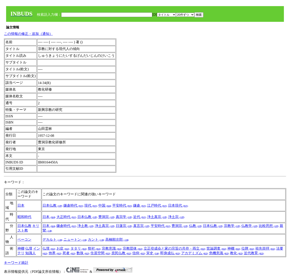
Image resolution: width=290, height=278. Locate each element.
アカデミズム (194, 253)
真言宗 (141, 226)
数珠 (83, 253)
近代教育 (254, 253)
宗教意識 (112, 248)
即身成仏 (170, 253)
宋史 (152, 253)
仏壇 (28, 248)
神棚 (20, 248)
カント (96, 239)
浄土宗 (176, 217)
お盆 (63, 248)
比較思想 (269, 226)
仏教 (195, 226)
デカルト (53, 239)
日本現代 (178, 205)
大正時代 (66, 217)
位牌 (247, 248)
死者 (69, 253)
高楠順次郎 (117, 239)
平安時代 (122, 205)
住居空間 (100, 253)
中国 (104, 205)
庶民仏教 (121, 253)
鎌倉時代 (73, 205)
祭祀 (94, 248)
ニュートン (75, 239)
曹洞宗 (106, 217)
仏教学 (249, 226)
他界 (55, 253)
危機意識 (219, 253)
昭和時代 (24, 217)
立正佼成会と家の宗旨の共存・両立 (175, 248)
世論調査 (216, 248)
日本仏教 (53, 205)
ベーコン (24, 239)
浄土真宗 (157, 217)
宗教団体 (133, 248)
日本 (20, 205)
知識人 (30, 253)
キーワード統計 (16, 262)
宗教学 (232, 226)
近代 (139, 217)
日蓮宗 (124, 226)
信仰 (138, 253)
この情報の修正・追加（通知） (28, 34)
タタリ (78, 248)
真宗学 (124, 217)
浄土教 (85, 226)
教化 (236, 253)
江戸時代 (157, 205)
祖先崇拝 (265, 248)
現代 (90, 205)
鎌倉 (139, 205)
